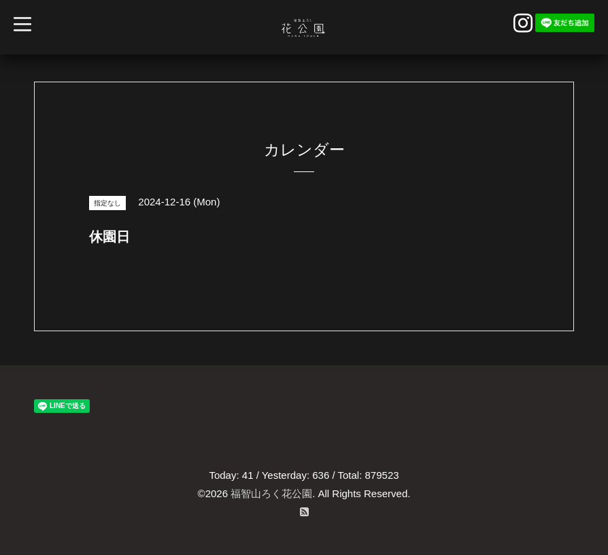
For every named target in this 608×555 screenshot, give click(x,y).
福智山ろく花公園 (271, 493)
